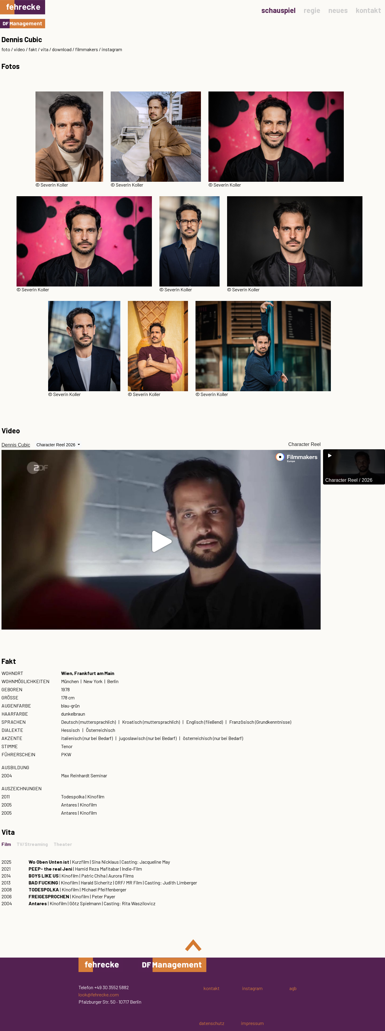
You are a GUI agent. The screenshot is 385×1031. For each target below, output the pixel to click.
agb (293, 988)
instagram (112, 49)
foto (6, 49)
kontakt (368, 10)
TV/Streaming (32, 844)
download (62, 49)
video (19, 49)
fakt (33, 49)
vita (44, 49)
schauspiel (278, 10)
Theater (63, 844)
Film (6, 844)
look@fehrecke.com (99, 994)
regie (312, 10)
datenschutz (211, 1023)
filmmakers (86, 49)
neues (338, 10)
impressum (252, 1023)
